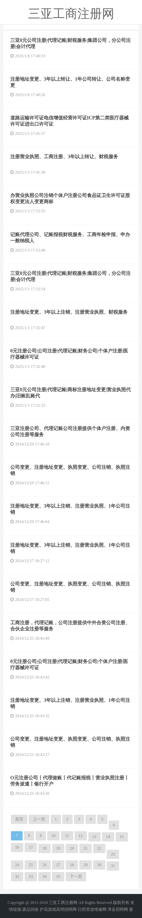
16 (17, 847)
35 (58, 876)
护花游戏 (48, 909)
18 (44, 848)
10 (53, 835)
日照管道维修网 (92, 909)
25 (31, 864)
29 (85, 864)
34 (44, 876)
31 (113, 865)
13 (94, 836)
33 (31, 876)
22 (99, 848)
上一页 (39, 819)
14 (108, 836)
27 (58, 864)
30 (99, 864)
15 (122, 836)
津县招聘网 (117, 909)
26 (44, 864)
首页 (19, 819)
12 (81, 835)
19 (58, 848)
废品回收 (30, 909)
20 (72, 848)
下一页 (76, 876)
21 (85, 848)
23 (113, 854)
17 (31, 847)
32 (17, 876)
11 (67, 835)
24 (17, 864)
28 (72, 864)
